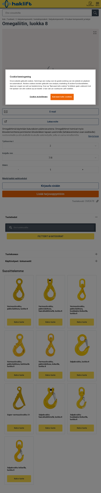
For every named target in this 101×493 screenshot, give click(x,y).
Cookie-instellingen (39, 97)
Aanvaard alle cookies (62, 97)
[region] (50, 87)
